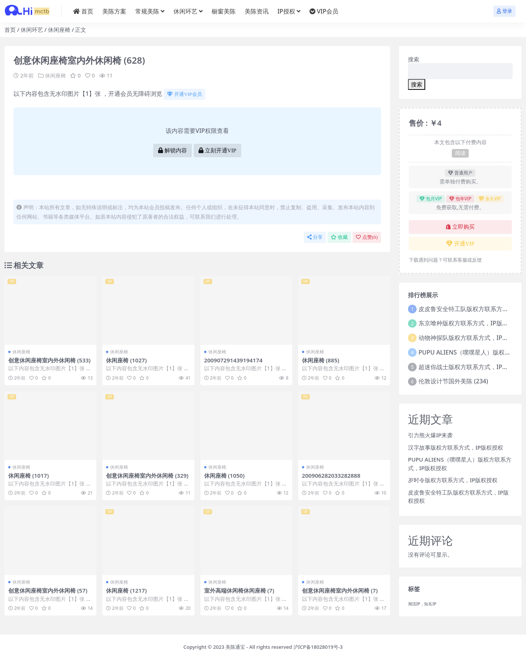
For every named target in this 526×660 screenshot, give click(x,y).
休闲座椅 (59, 29)
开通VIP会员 (184, 94)
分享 (315, 237)
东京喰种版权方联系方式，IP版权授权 (469, 323)
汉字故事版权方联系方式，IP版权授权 (455, 447)
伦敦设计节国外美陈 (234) (453, 381)
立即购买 (460, 227)
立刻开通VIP (217, 150)
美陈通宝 (235, 647)
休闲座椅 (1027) (126, 360)
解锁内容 (172, 150)
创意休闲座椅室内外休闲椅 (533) (49, 360)
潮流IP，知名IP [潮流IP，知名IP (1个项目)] (422, 603)
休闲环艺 (32, 29)
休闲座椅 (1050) (224, 475)
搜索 (413, 59)
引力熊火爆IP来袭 (430, 435)
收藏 (339, 237)
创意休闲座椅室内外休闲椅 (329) (147, 475)
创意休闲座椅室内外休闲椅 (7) (340, 590)
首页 (10, 29)
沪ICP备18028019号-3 (318, 647)
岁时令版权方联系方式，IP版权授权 (453, 480)
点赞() (367, 237)
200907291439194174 (233, 360)
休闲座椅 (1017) (28, 475)
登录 (504, 11)
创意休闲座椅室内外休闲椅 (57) (47, 590)
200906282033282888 (331, 475)
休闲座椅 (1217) (126, 590)
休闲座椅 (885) (320, 360)
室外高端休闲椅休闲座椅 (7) (239, 590)
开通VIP (460, 244)
